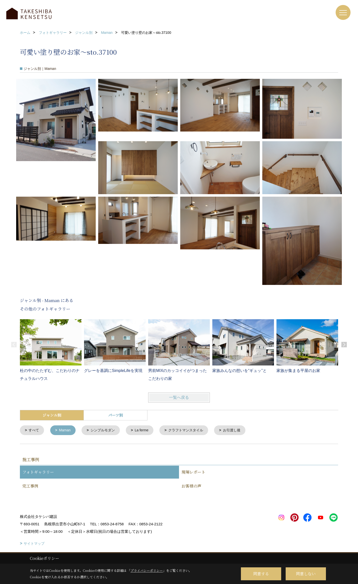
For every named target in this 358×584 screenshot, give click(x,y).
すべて (34, 430)
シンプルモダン (106, 430)
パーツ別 (115, 415)
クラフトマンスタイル (192, 430)
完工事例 (30, 486)
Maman (66, 430)
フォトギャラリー (38, 472)
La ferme (146, 430)
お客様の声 (191, 486)
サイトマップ (34, 544)
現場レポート (193, 472)
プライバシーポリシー (147, 570)
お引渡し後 (240, 430)
